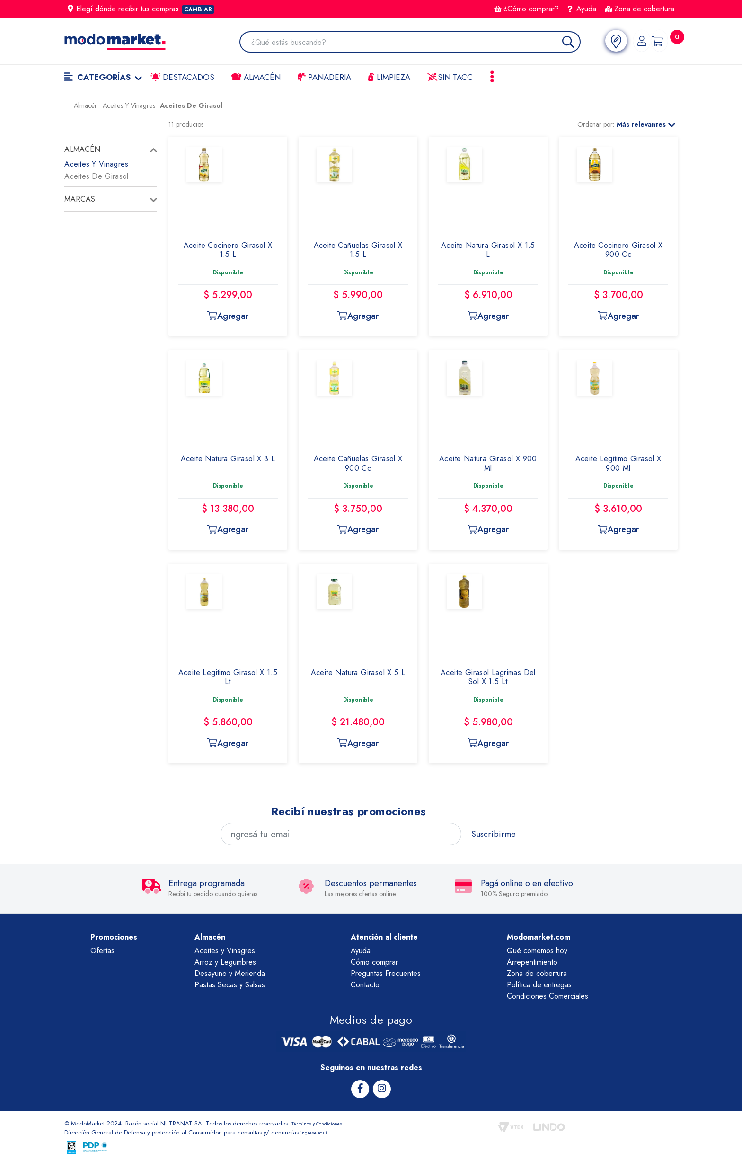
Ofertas (102, 950)
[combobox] (409, 42)
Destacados (182, 77)
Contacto (365, 984)
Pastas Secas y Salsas (229, 984)
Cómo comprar (374, 962)
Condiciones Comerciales (547, 996)
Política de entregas (539, 984)
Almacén (256, 77)
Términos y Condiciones (324, 1121)
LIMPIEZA (389, 77)
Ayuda (582, 8)
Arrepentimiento (532, 962)
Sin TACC (450, 77)
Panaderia (324, 77)
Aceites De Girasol (96, 176)
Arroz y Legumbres (225, 962)
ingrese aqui (317, 1130)
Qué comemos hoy (537, 950)
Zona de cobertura (639, 8)
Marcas (79, 198)
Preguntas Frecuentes (386, 973)
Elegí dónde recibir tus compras (141, 8)
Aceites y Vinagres (224, 950)
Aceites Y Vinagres (96, 163)
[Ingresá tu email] (341, 834)
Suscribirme (493, 834)
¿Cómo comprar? (526, 8)
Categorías (103, 77)
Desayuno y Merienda (229, 973)
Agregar (227, 316)
